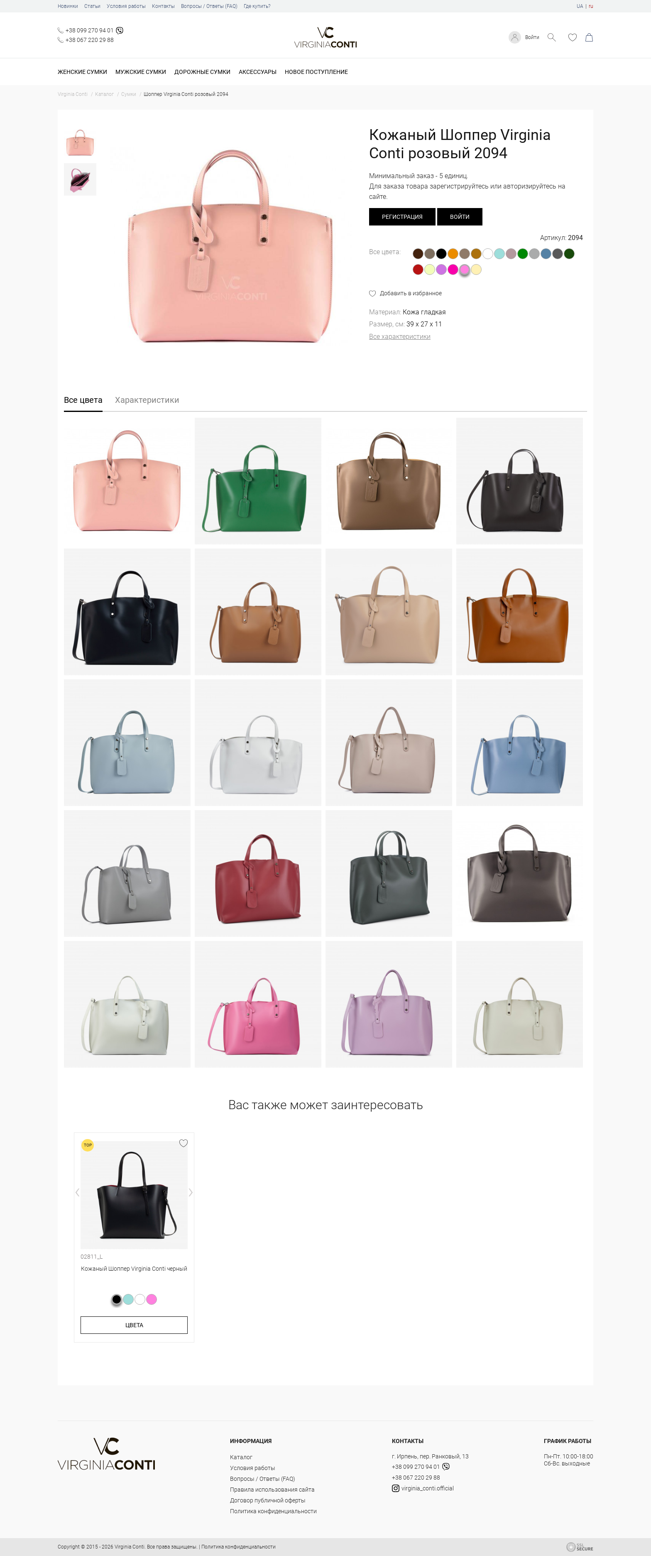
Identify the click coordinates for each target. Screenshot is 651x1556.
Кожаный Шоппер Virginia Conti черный (134, 1268)
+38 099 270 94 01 (90, 30)
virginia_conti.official (423, 1488)
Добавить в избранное (411, 293)
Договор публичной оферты (268, 1500)
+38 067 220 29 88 (90, 40)
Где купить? (257, 6)
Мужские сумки (140, 72)
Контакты (163, 6)
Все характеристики (400, 337)
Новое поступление (316, 72)
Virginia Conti (129, 1547)
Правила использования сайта (272, 1489)
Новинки (68, 6)
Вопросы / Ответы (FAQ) (209, 6)
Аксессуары (258, 72)
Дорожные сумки (202, 72)
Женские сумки (82, 72)
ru (591, 6)
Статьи (92, 6)
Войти (531, 37)
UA (580, 6)
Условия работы (126, 6)
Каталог (241, 1457)
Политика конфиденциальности (273, 1511)
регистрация (402, 216)
